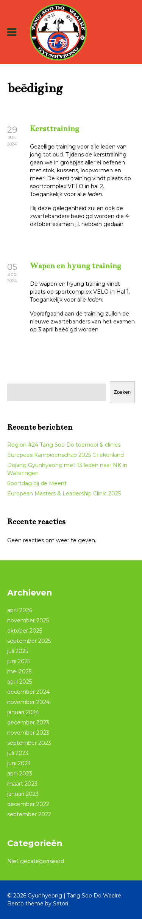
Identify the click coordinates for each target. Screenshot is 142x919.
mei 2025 (19, 671)
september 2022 (29, 814)
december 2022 (28, 804)
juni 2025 (18, 661)
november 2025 (28, 620)
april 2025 (19, 681)
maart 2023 (22, 783)
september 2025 (29, 640)
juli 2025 (17, 651)
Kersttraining (54, 128)
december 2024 (28, 691)
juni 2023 (19, 763)
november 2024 (28, 702)
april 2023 (19, 773)
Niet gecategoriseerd (35, 861)
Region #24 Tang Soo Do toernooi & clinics (63, 444)
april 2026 (19, 610)
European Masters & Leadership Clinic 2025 (64, 493)
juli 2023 (17, 753)
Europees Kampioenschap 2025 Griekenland (65, 455)
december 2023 (28, 722)
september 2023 (29, 743)
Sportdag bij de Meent (37, 483)
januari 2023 (23, 794)
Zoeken (122, 392)
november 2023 (28, 732)
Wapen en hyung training (75, 266)
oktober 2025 (24, 630)
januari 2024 (23, 712)
